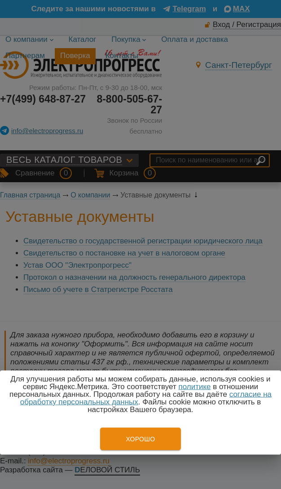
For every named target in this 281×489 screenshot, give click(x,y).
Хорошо (140, 439)
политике (194, 386)
